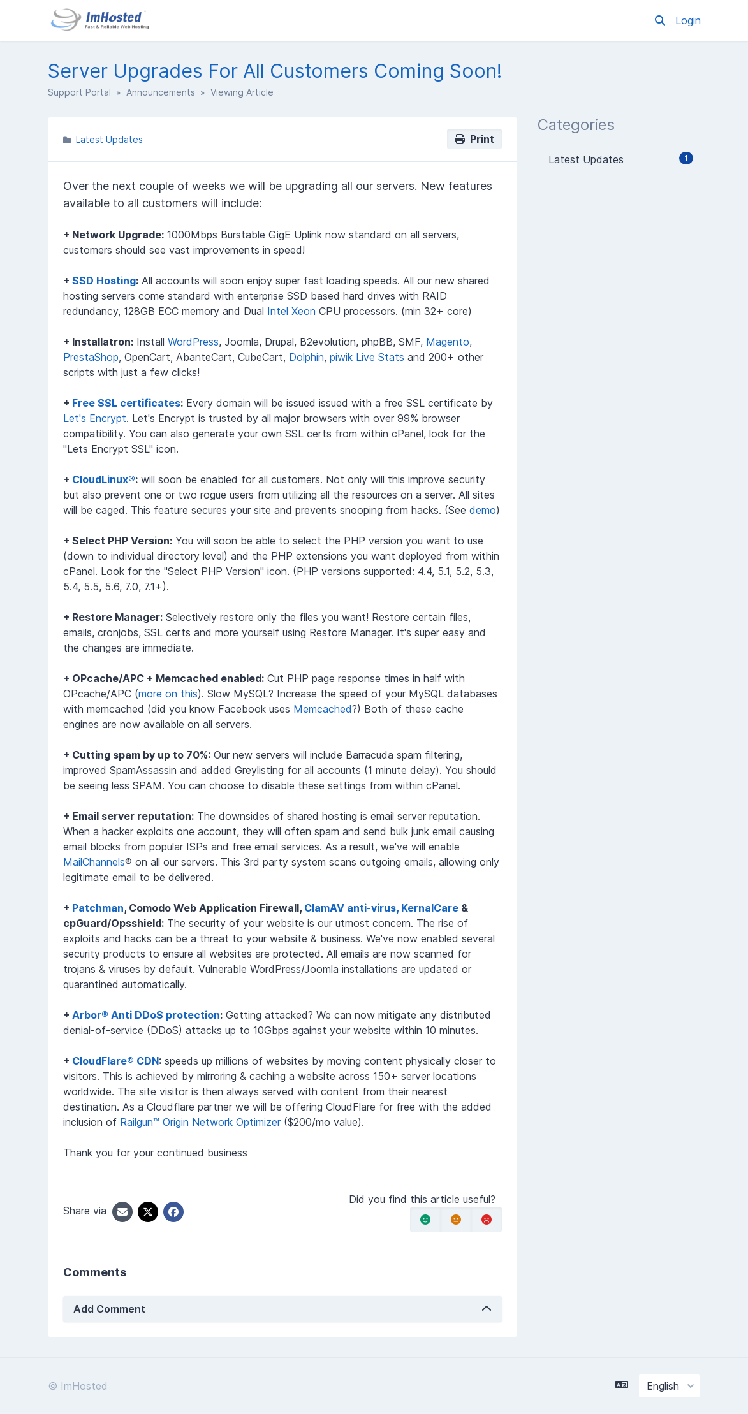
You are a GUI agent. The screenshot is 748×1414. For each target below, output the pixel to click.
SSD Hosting (104, 280)
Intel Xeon (291, 311)
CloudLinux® (103, 479)
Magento (447, 341)
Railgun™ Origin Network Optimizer (200, 1122)
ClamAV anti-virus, (352, 907)
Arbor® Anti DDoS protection (146, 1015)
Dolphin (306, 357)
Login (688, 20)
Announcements (160, 92)
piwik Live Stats (367, 357)
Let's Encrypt (94, 418)
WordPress (193, 341)
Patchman (98, 907)
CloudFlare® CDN (115, 1060)
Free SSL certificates (126, 403)
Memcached (322, 709)
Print (474, 139)
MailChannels (94, 862)
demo (482, 510)
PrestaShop (91, 357)
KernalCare (429, 907)
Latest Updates (109, 139)
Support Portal (79, 92)
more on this (168, 693)
